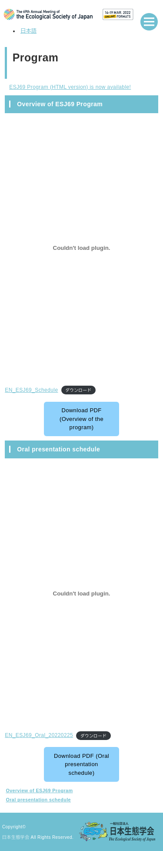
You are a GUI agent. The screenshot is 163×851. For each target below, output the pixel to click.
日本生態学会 (15, 837)
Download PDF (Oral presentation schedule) (81, 764)
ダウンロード (78, 390)
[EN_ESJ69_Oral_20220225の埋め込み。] (81, 593)
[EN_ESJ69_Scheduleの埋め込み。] (81, 248)
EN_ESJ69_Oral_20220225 (39, 735)
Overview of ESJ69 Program (39, 790)
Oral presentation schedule (38, 799)
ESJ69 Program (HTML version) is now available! (70, 87)
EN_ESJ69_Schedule (31, 390)
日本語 (28, 31)
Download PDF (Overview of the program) (81, 419)
